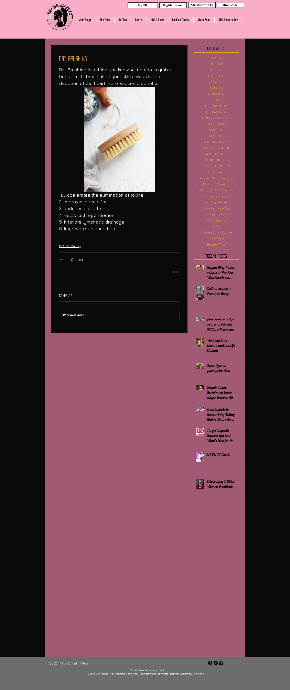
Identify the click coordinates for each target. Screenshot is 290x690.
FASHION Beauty (70, 246)
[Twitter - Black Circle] (216, 663)
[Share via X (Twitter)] (71, 259)
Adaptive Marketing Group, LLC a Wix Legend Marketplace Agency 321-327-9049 (159, 673)
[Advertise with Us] (202, 5)
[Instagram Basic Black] (221, 663)
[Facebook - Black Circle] (210, 663)
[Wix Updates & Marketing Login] (148, 670)
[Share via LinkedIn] (81, 259)
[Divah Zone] (230, 5)
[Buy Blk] (143, 5)
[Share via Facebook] (61, 259)
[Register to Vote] (173, 5)
